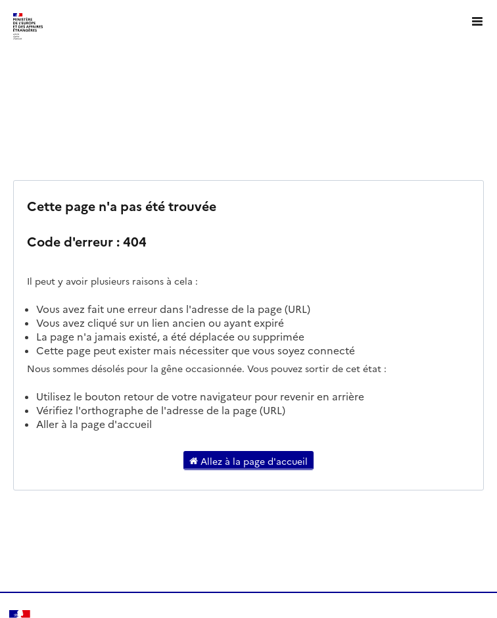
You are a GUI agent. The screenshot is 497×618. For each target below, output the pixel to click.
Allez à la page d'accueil (248, 460)
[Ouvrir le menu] (477, 19)
